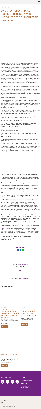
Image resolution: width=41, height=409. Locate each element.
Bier (12, 278)
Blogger (16, 278)
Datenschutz (3, 400)
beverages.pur (20, 268)
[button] (18, 250)
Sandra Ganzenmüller (23, 264)
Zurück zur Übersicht (5, 7)
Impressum (3, 403)
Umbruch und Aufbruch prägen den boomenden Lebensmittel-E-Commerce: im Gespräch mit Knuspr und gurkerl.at (10, 313)
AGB (2, 399)
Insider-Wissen (26, 278)
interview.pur (20, 272)
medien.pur (28, 238)
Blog (4, 74)
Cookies (2, 402)
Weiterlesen (4, 326)
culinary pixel (4, 228)
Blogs (20, 278)
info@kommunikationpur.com (30, 388)
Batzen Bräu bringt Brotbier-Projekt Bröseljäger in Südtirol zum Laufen (30, 311)
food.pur (20, 270)
